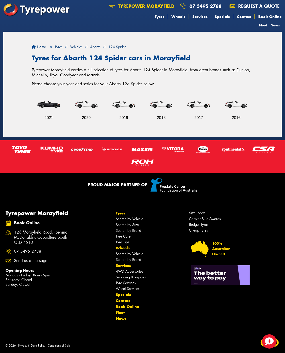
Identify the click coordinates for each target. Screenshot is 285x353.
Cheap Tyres (198, 230)
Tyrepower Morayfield (141, 6)
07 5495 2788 (205, 6)
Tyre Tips (122, 242)
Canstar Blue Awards (205, 218)
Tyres (159, 16)
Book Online (270, 16)
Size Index (197, 213)
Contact (244, 16)
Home (39, 47)
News (275, 25)
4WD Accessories (129, 271)
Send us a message (30, 260)
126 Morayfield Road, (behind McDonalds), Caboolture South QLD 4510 (40, 237)
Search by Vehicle (129, 219)
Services (200, 16)
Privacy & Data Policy (31, 345)
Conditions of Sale (59, 345)
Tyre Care (123, 236)
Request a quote (254, 6)
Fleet (263, 25)
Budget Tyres (198, 224)
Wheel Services (127, 288)
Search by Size (127, 224)
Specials (222, 16)
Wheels (178, 16)
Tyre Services (126, 283)
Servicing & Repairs (131, 277)
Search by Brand (128, 230)
